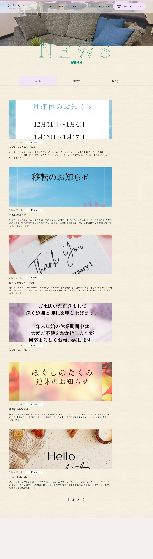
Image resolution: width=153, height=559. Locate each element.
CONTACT (86, 6)
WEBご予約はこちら (129, 6)
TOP (51, 6)
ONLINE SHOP (103, 6)
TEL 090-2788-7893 (19, 512)
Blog (115, 81)
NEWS (61, 6)
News (76, 81)
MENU (73, 6)
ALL (38, 81)
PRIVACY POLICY (136, 518)
